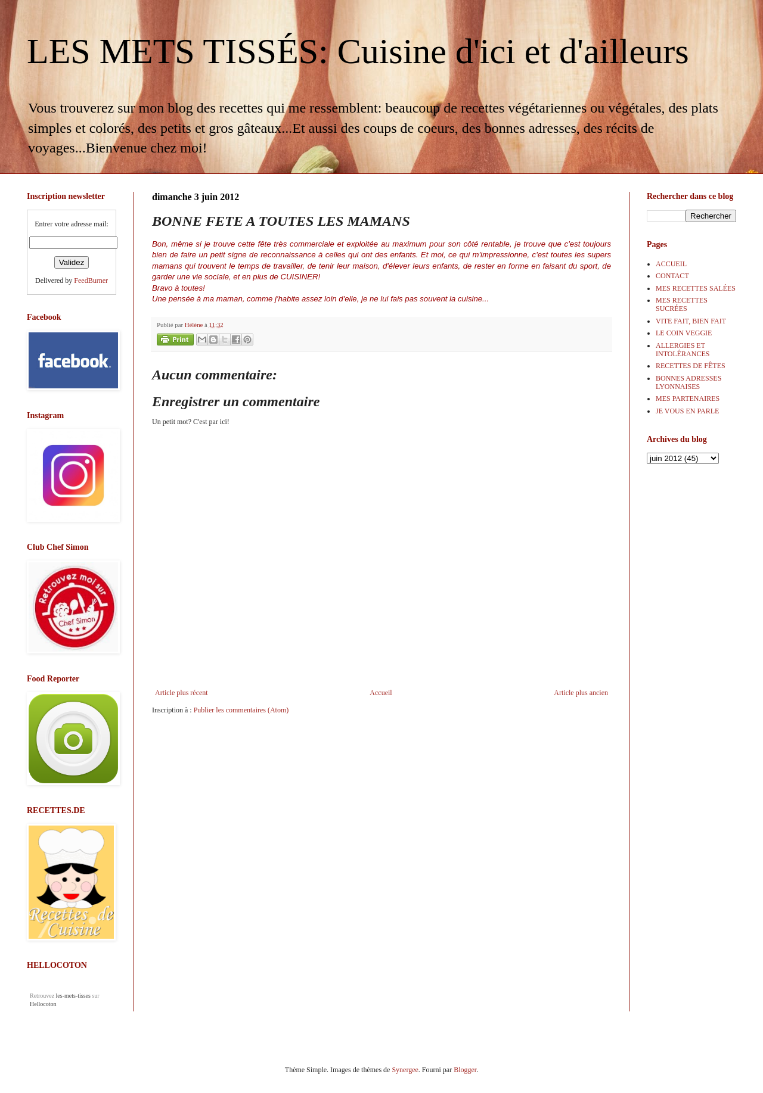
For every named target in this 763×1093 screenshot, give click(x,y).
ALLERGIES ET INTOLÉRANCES (682, 349)
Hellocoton (43, 1004)
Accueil (381, 693)
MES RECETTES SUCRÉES (682, 304)
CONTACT (672, 276)
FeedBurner (91, 280)
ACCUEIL (671, 264)
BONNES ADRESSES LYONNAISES (688, 382)
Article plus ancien (581, 693)
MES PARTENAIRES (687, 398)
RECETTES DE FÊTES (690, 366)
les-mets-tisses (73, 995)
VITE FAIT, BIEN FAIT (691, 321)
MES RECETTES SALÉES (696, 288)
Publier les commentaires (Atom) (241, 710)
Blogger (465, 1070)
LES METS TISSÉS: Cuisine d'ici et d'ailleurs (358, 51)
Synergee (405, 1070)
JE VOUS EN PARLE (687, 411)
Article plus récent (181, 693)
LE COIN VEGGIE (684, 333)
